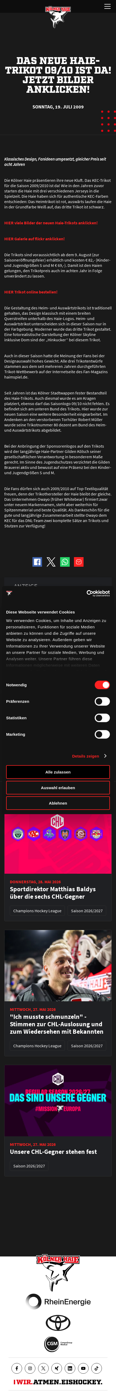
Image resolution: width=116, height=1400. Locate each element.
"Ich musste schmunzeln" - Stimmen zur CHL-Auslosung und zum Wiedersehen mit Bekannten (56, 1024)
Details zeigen (85, 756)
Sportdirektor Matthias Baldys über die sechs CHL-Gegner (53, 892)
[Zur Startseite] (58, 17)
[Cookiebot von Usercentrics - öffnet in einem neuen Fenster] (86, 593)
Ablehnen (58, 803)
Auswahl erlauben (58, 787)
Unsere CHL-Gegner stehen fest (53, 1151)
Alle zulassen (58, 772)
